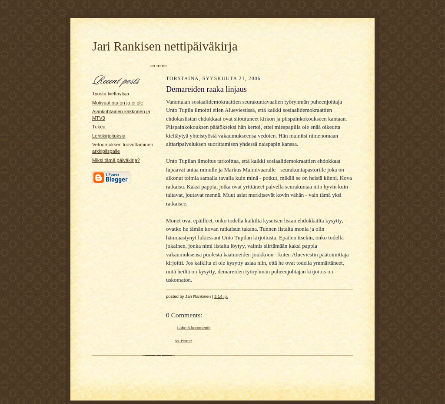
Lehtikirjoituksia (108, 135)
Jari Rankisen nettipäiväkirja (165, 46)
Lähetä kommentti (193, 327)
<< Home (183, 340)
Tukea (99, 126)
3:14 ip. (221, 296)
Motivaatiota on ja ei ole (117, 102)
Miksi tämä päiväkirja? (116, 160)
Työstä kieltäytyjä (110, 93)
